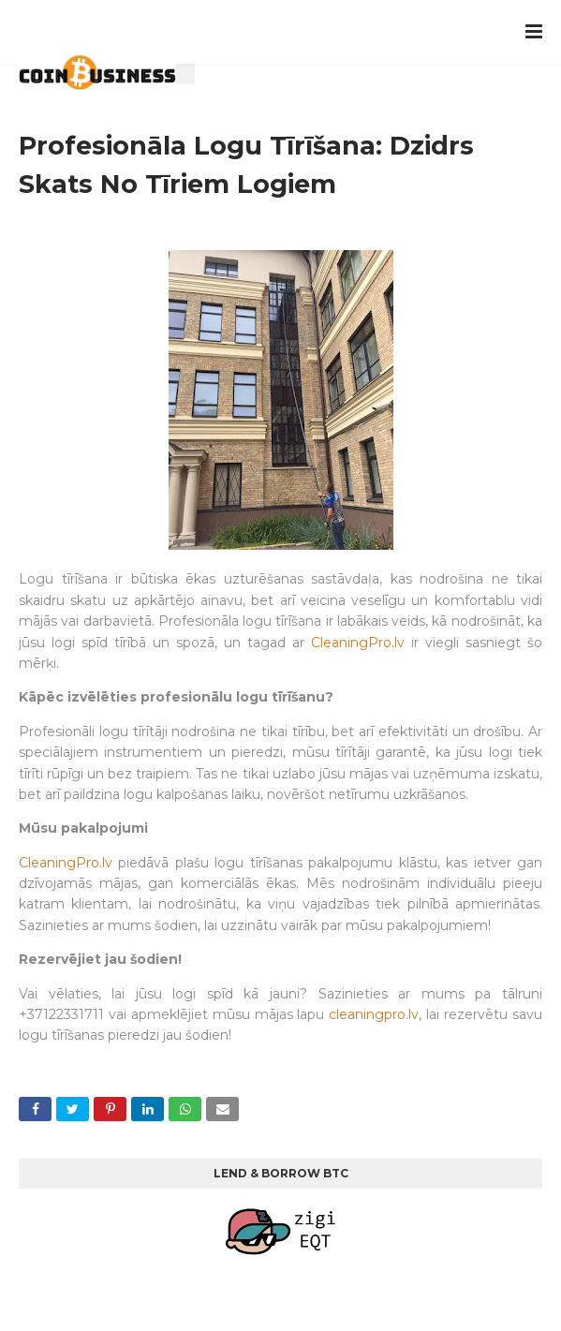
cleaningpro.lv (374, 1014)
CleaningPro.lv (358, 642)
